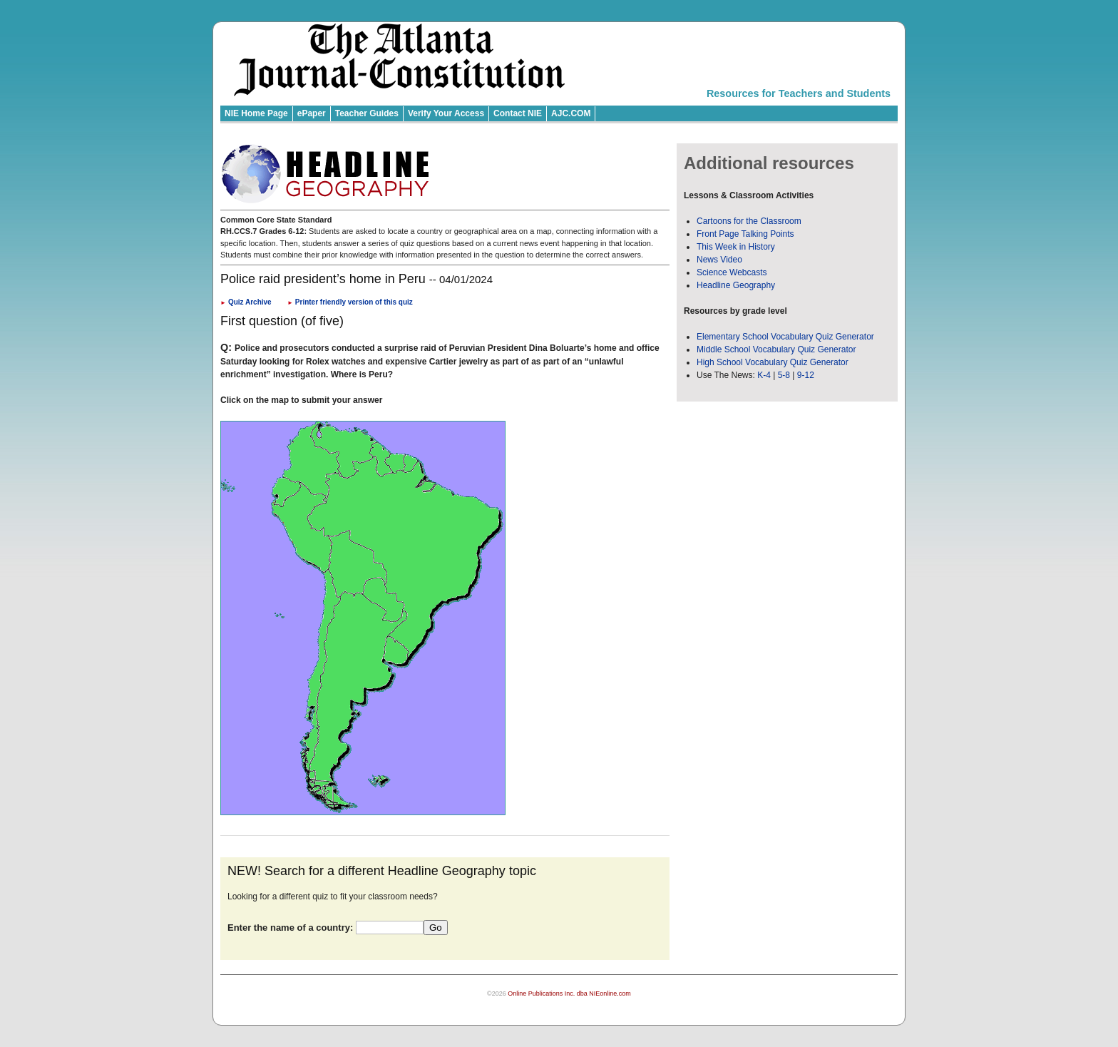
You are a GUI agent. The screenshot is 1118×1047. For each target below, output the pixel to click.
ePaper (311, 113)
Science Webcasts (732, 272)
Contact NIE (517, 113)
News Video (719, 260)
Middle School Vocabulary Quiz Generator (776, 349)
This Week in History (736, 247)
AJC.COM (570, 113)
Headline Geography (736, 285)
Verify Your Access (446, 113)
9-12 (805, 375)
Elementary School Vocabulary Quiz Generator (785, 337)
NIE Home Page (256, 113)
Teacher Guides (367, 113)
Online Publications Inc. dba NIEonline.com (569, 993)
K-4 (764, 375)
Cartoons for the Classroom (749, 221)
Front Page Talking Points (745, 234)
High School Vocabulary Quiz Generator (772, 362)
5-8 (785, 375)
